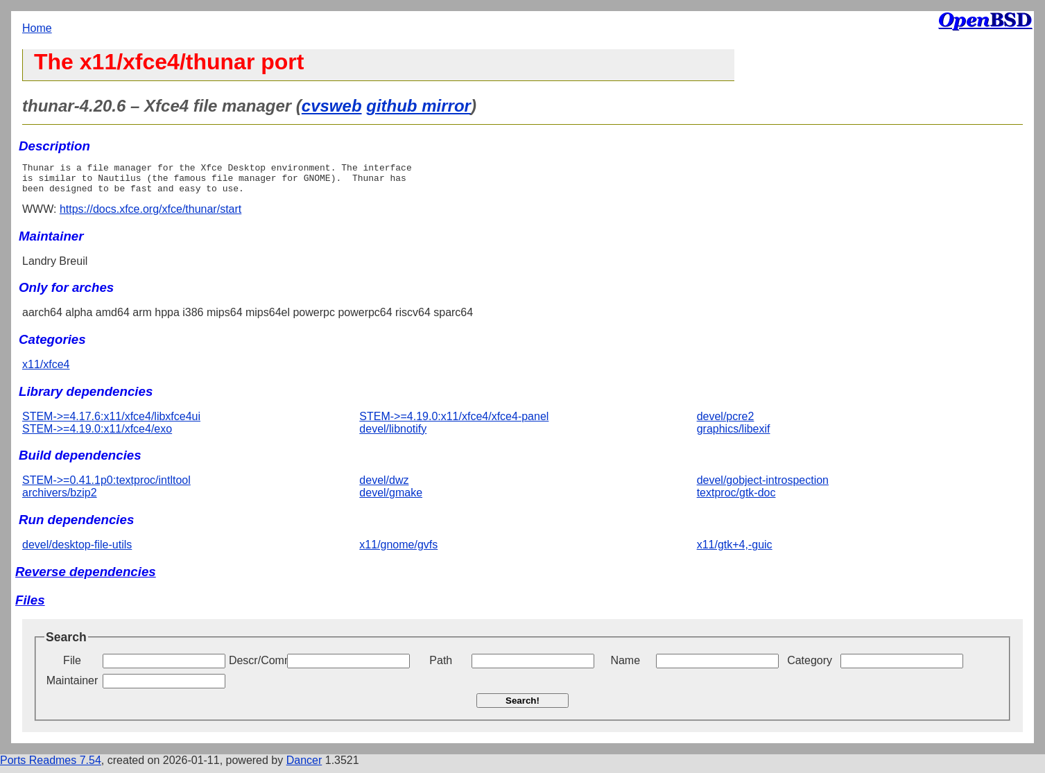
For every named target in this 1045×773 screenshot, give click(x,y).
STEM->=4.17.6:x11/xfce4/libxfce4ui (111, 422)
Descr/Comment (256, 666)
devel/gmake (390, 499)
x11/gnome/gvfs (398, 551)
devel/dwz (383, 486)
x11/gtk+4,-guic (734, 551)
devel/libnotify (392, 435)
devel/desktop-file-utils (77, 551)
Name (625, 666)
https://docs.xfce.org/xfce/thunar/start (150, 215)
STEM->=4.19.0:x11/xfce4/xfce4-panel (454, 422)
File (72, 666)
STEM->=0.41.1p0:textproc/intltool (106, 486)
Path (440, 666)
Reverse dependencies (85, 578)
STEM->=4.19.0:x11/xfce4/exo (97, 435)
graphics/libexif (733, 435)
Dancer (304, 766)
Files (30, 606)
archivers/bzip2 (59, 499)
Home (37, 28)
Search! (522, 707)
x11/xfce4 (45, 370)
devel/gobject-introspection (763, 486)
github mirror (418, 105)
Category (809, 666)
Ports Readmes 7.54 (50, 766)
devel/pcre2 (725, 422)
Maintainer (72, 687)
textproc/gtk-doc (736, 499)
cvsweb (332, 105)
